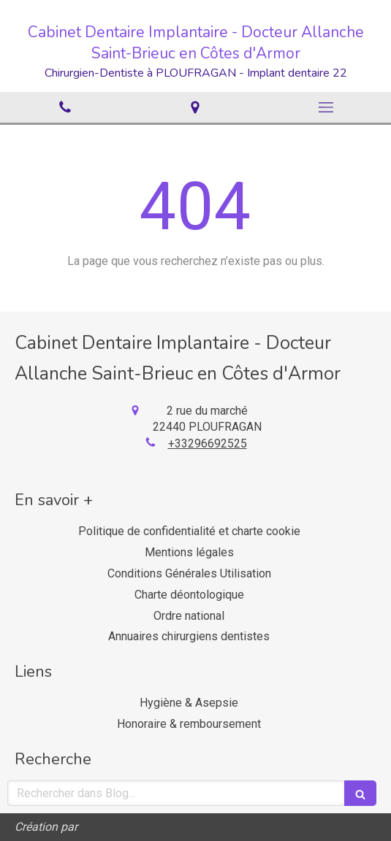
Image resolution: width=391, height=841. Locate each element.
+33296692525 (207, 443)
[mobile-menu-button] (326, 107)
